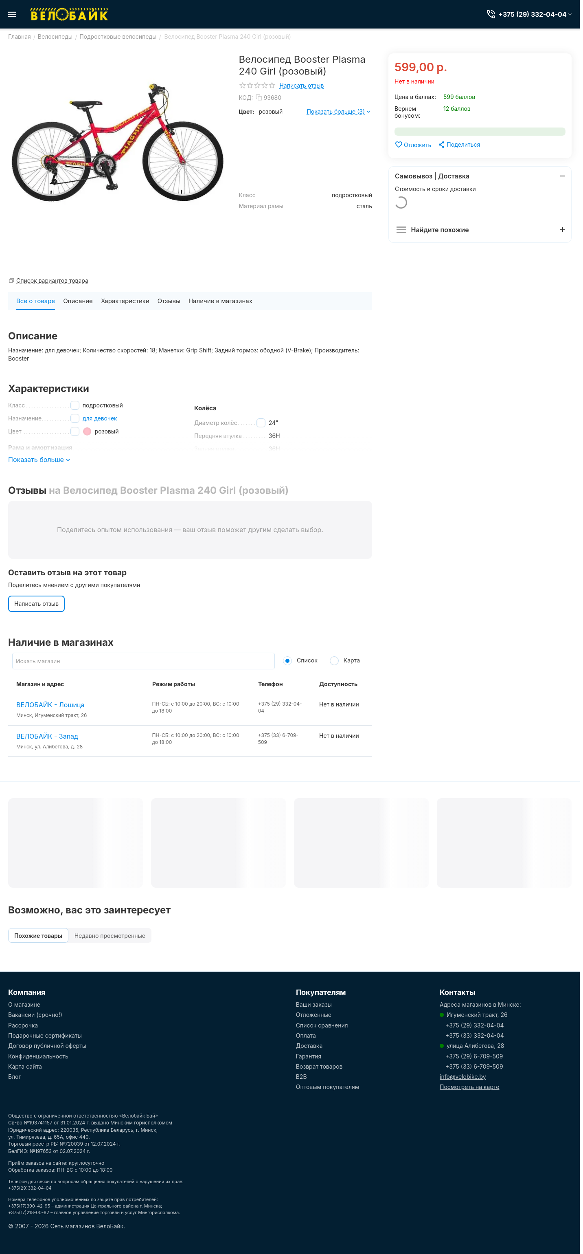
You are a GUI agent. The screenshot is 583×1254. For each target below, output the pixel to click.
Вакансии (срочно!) (35, 1014)
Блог (14, 1076)
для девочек (100, 418)
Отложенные (313, 1014)
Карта (345, 660)
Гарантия (309, 1056)
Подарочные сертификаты (45, 1035)
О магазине (24, 1004)
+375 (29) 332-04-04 (474, 1025)
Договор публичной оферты (47, 1045)
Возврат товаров (319, 1066)
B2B (301, 1076)
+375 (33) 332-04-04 (474, 1035)
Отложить (413, 145)
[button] (458, 145)
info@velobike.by (463, 1076)
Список (300, 660)
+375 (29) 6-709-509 (474, 1056)
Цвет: (246, 111)
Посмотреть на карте (469, 1086)
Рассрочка (23, 1025)
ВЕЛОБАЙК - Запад (47, 736)
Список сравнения (322, 1025)
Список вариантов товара (52, 280)
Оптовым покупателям (327, 1086)
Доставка (309, 1045)
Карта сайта (25, 1066)
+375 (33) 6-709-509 (474, 1066)
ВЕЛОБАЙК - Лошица (50, 705)
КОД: (246, 97)
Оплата (306, 1035)
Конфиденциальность (38, 1056)
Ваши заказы (314, 1004)
